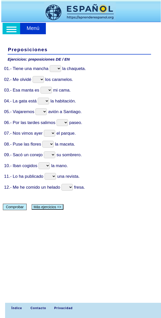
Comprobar (15, 207)
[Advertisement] (81, 264)
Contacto (38, 308)
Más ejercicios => (47, 207)
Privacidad (63, 308)
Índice (16, 308)
